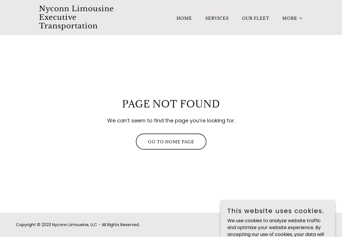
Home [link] (184, 18)
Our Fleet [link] (255, 18)
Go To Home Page (171, 141)
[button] (290, 18)
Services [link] (217, 18)
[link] (85, 26)
